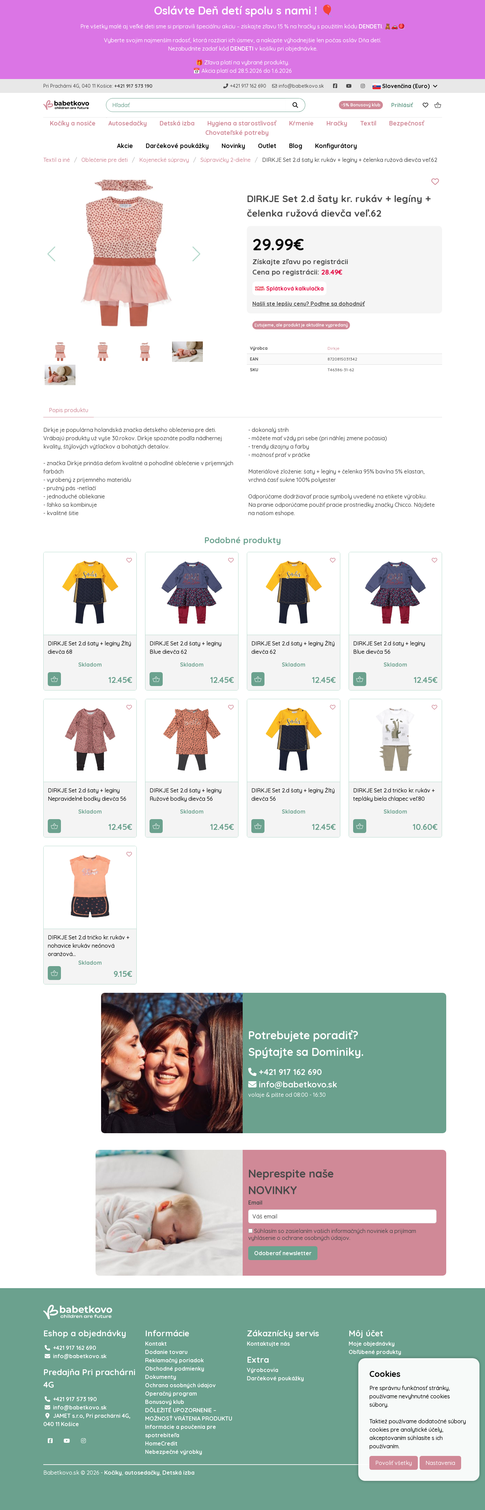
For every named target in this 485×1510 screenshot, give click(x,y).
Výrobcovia (262, 1369)
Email (255, 1202)
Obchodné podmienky (174, 1368)
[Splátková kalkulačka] (289, 288)
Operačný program (171, 1393)
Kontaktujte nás (268, 1343)
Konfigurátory (336, 145)
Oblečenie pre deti (104, 159)
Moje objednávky (372, 1343)
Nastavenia (440, 1462)
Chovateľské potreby (237, 132)
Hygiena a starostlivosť (241, 123)
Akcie (125, 145)
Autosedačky (127, 123)
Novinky (233, 145)
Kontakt (156, 1343)
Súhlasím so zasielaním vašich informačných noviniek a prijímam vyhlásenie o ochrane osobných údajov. (332, 1234)
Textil (368, 123)
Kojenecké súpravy (164, 159)
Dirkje (333, 348)
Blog (295, 145)
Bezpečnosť (406, 123)
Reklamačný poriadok (174, 1360)
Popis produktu (68, 410)
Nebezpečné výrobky (173, 1451)
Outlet (267, 145)
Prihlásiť (402, 105)
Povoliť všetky (393, 1462)
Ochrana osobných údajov (180, 1385)
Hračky (336, 123)
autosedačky (142, 1472)
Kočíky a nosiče (73, 123)
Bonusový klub (164, 1401)
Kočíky (113, 1472)
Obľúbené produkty (375, 1351)
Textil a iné (56, 159)
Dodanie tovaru (166, 1351)
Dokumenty (160, 1376)
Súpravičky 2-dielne (225, 159)
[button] (51, 254)
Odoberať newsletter (283, 1253)
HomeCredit (161, 1443)
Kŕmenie (301, 123)
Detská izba (177, 123)
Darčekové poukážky (177, 145)
